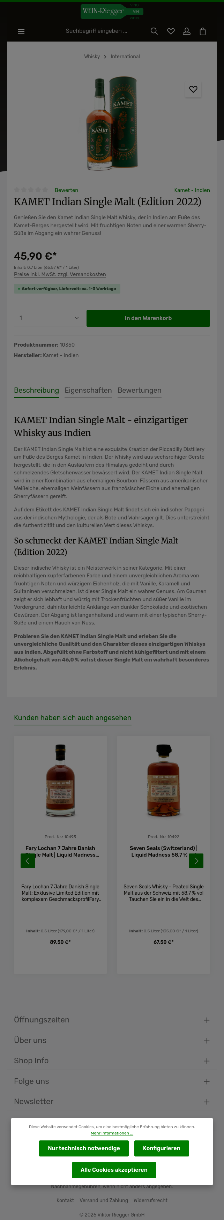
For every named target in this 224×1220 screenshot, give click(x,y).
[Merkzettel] (169, 31)
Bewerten (66, 190)
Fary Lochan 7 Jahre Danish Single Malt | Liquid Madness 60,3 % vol (60, 840)
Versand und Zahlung (104, 1198)
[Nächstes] (196, 849)
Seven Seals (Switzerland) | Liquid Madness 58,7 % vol (163, 840)
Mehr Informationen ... (111, 1133)
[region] (112, 125)
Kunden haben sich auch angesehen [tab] (70, 706)
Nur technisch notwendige (84, 1148)
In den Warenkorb (148, 318)
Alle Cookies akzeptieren (114, 1170)
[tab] (35, 391)
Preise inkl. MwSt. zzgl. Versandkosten (59, 275)
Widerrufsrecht (149, 1198)
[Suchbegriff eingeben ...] (106, 31)
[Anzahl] (49, 318)
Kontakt (67, 1198)
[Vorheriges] (28, 849)
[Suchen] (153, 31)
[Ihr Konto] (186, 31)
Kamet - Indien (193, 190)
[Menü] (21, 31)
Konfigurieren (160, 1148)
